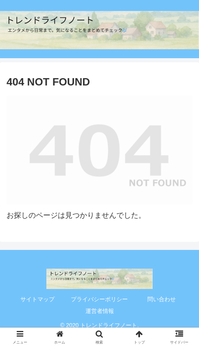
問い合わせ (161, 299)
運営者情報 (99, 311)
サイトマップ (37, 299)
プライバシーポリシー (99, 299)
